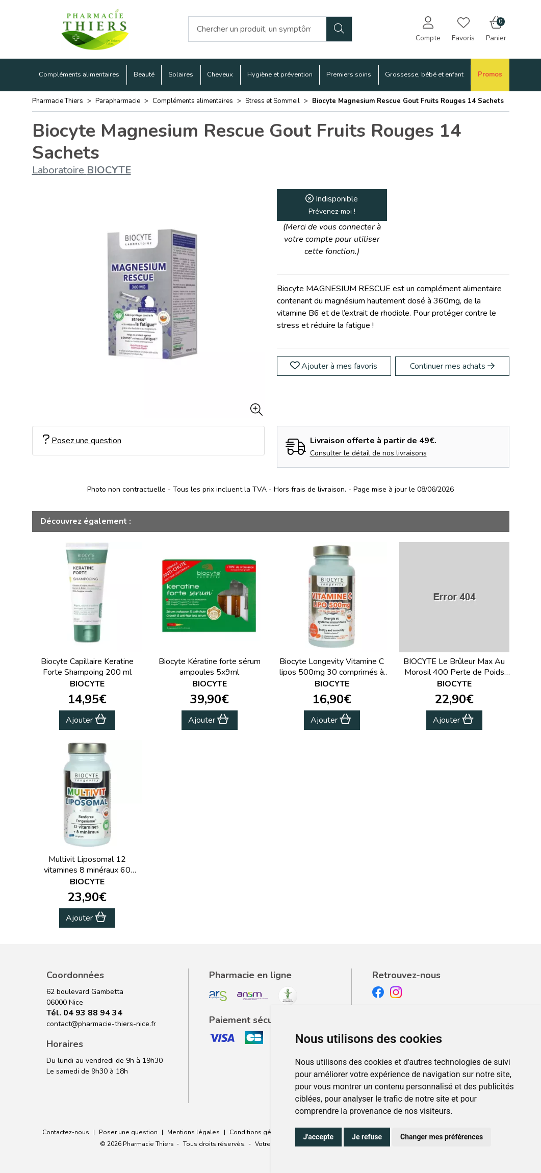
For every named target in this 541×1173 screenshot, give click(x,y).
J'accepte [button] (318, 1137)
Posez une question (82, 440)
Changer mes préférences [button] (441, 1137)
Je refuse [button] (367, 1137)
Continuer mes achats (452, 366)
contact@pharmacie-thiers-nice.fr (101, 1024)
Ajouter (86, 720)
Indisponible (331, 204)
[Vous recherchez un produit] (258, 29)
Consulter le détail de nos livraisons (368, 453)
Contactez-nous (65, 1132)
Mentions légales (193, 1132)
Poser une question (128, 1132)
